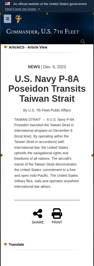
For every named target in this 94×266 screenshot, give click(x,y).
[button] (23, 9)
